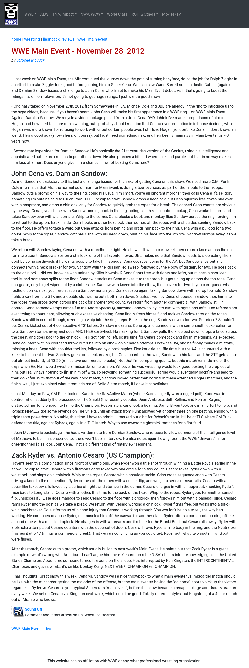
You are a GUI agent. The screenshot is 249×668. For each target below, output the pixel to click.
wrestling (32, 39)
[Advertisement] (124, 647)
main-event (97, 39)
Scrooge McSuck (30, 60)
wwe (81, 39)
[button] (30, 14)
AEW (44, 14)
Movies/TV (172, 14)
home (16, 39)
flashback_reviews (58, 39)
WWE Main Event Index (31, 628)
